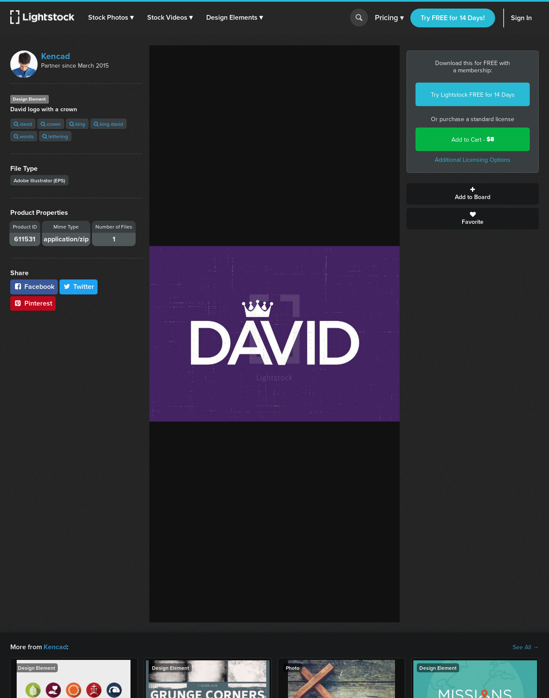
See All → (526, 647)
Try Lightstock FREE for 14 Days (473, 94)
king (77, 124)
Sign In (521, 18)
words (24, 136)
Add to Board (472, 194)
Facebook (34, 286)
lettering (55, 136)
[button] (111, 17)
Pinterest (33, 303)
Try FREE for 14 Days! (453, 18)
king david (108, 124)
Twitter (79, 286)
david (23, 124)
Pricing (389, 18)
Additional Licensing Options (472, 159)
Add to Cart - (472, 139)
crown (51, 124)
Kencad (55, 56)
